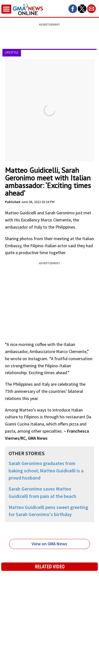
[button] (72, 8)
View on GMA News (49, 544)
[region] (49, 33)
